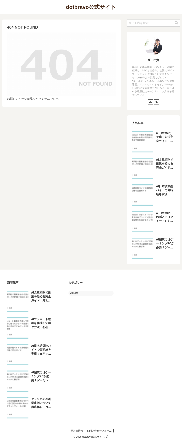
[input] (153, 23)
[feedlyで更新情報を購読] (150, 102)
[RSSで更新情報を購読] (156, 102)
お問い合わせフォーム (99, 430)
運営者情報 (77, 430)
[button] (176, 23)
